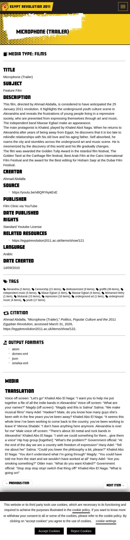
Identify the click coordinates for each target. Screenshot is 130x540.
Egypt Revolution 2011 (30, 6)
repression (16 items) (56, 296)
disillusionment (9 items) (78, 289)
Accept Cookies (49, 531)
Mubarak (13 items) (27, 296)
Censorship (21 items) (46, 289)
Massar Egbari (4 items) (84, 292)
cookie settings (106, 521)
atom (15, 349)
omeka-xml (20, 363)
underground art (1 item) (87, 296)
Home (4, 6)
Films (41, 53)
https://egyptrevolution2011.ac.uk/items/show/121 (48, 240)
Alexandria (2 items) (16, 289)
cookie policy (81, 510)
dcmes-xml (20, 353)
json (15, 358)
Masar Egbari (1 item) (52, 292)
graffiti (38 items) (107, 289)
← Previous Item (17, 483)
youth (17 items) (34, 300)
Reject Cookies (81, 531)
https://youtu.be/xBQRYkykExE (34, 192)
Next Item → (116, 485)
